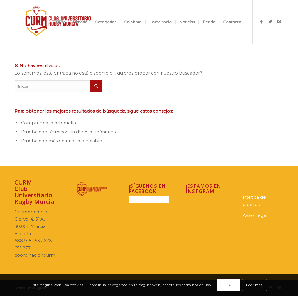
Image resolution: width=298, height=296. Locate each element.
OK (228, 285)
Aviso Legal (255, 215)
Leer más (254, 285)
